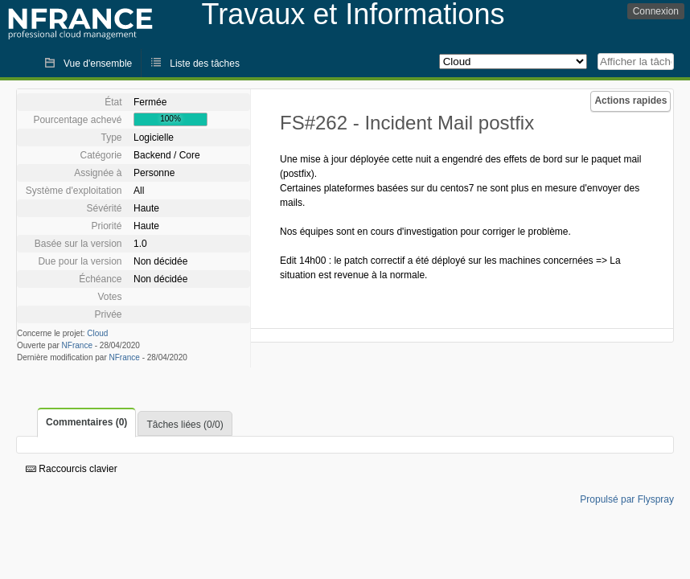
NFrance (77, 345)
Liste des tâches (205, 63)
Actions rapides (630, 100)
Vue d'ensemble (98, 63)
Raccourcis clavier (71, 468)
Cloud (97, 333)
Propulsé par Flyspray (627, 499)
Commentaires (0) (86, 422)
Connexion (656, 11)
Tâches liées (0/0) (184, 424)
